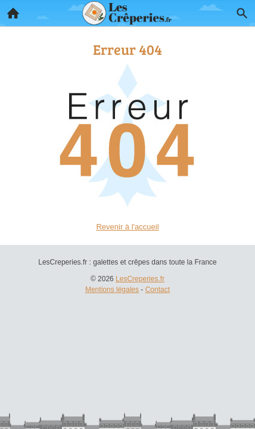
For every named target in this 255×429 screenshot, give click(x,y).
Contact (157, 289)
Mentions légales (112, 289)
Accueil (9, 10)
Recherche (239, 10)
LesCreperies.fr (140, 279)
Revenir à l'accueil (127, 226)
